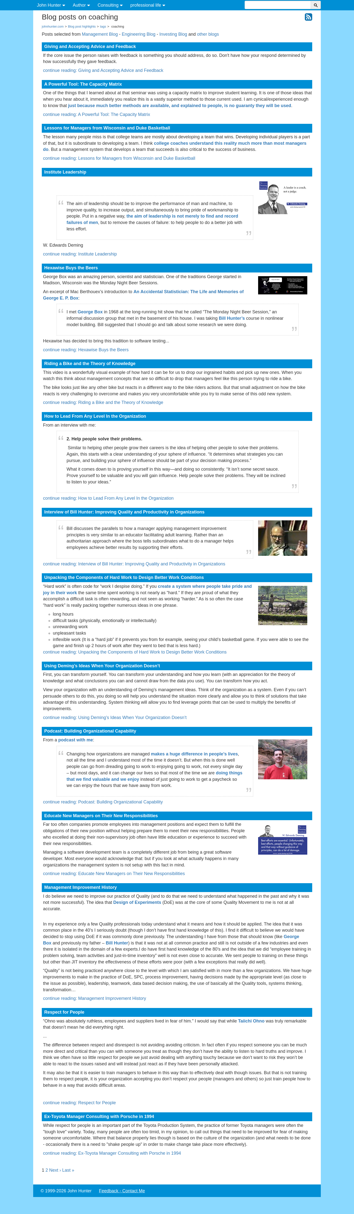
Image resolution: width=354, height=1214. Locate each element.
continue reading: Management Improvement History (94, 998)
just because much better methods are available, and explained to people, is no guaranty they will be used (179, 105)
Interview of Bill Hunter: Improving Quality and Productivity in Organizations (124, 512)
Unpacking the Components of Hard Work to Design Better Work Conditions (124, 577)
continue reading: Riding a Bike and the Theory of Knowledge (103, 402)
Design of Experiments (137, 902)
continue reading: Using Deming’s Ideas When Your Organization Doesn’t (115, 717)
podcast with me (75, 739)
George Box (90, 311)
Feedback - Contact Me (122, 1190)
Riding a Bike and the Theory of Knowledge (89, 363)
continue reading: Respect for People (79, 1102)
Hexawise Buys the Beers (71, 267)
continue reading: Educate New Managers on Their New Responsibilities (114, 873)
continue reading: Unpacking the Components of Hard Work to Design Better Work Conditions (135, 652)
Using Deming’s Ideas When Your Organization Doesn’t (102, 665)
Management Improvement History (80, 887)
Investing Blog (173, 34)
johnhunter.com (53, 26)
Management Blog (100, 34)
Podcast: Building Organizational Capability (90, 731)
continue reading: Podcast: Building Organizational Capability (103, 801)
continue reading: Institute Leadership (80, 254)
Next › (55, 1170)
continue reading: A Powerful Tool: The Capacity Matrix (96, 114)
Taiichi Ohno (251, 1021)
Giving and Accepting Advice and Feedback (90, 46)
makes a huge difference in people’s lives (194, 753)
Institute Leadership (65, 172)
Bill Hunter (117, 943)
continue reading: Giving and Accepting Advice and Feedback (103, 70)
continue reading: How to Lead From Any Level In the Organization (108, 498)
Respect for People (64, 1012)
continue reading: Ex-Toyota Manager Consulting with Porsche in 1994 (112, 1153)
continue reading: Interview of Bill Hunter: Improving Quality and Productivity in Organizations (134, 563)
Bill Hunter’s (232, 318)
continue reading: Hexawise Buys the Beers (86, 349)
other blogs (208, 34)
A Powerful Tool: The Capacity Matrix (83, 84)
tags (103, 26)
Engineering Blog (138, 34)
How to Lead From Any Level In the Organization (95, 416)
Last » (68, 1170)
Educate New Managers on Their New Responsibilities (101, 815)
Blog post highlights (82, 26)
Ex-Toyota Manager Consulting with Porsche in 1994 (99, 1116)
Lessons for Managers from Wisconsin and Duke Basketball (107, 128)
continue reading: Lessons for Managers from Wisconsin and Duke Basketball (119, 158)
